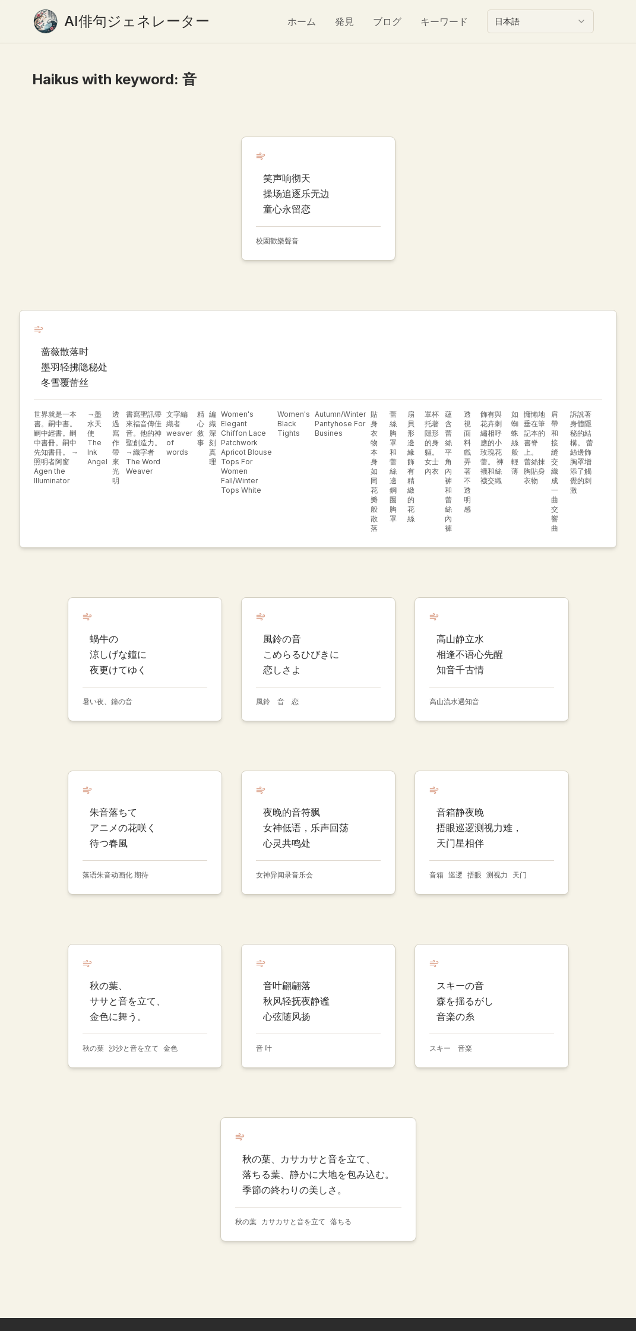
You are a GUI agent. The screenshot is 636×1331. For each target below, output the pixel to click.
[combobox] (540, 21)
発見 (344, 21)
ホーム (301, 21)
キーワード (444, 21)
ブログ (387, 21)
